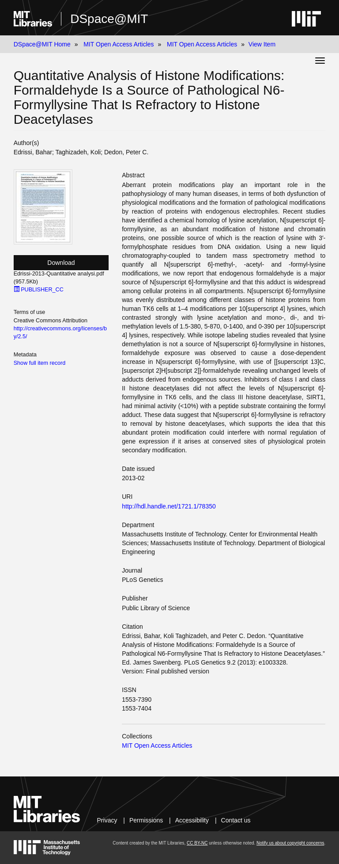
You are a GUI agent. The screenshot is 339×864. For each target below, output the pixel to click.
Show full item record (40, 363)
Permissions (146, 820)
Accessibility (192, 820)
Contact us (236, 820)
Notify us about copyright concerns (290, 843)
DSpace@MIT (109, 19)
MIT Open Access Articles (118, 44)
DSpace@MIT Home (42, 44)
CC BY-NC (197, 843)
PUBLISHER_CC (39, 290)
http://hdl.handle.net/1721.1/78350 (169, 506)
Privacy (107, 820)
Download (61, 262)
